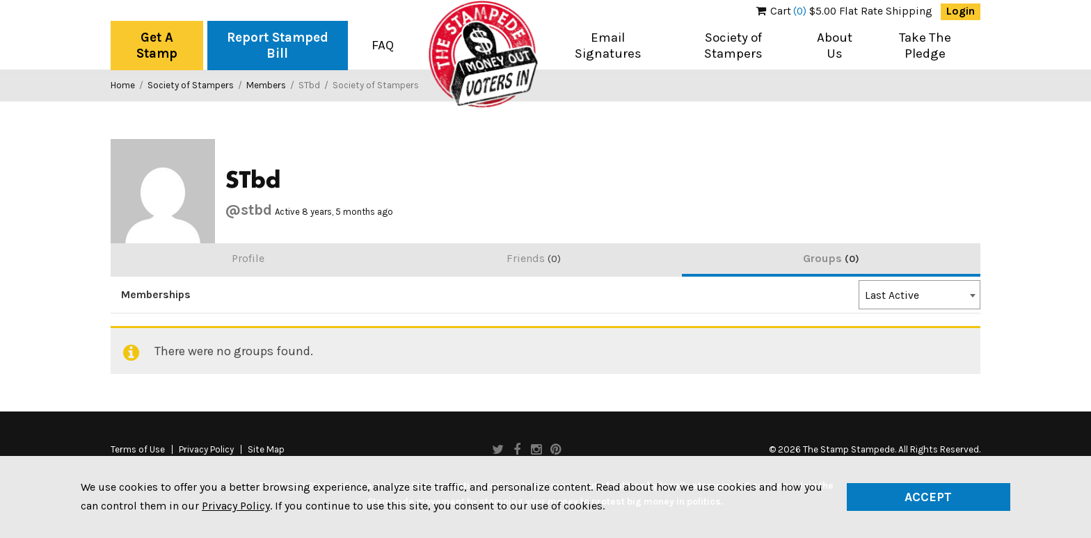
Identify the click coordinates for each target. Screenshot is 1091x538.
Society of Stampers (733, 45)
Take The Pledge (925, 45)
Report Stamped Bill (277, 45)
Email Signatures (608, 45)
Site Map (266, 450)
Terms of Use (138, 450)
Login (960, 11)
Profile (248, 258)
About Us (834, 45)
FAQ (383, 45)
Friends (534, 258)
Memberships (156, 294)
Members (266, 85)
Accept (928, 497)
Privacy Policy (206, 450)
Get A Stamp (156, 45)
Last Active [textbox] (892, 295)
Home (123, 85)
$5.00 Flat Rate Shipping (844, 11)
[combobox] (919, 294)
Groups (831, 258)
